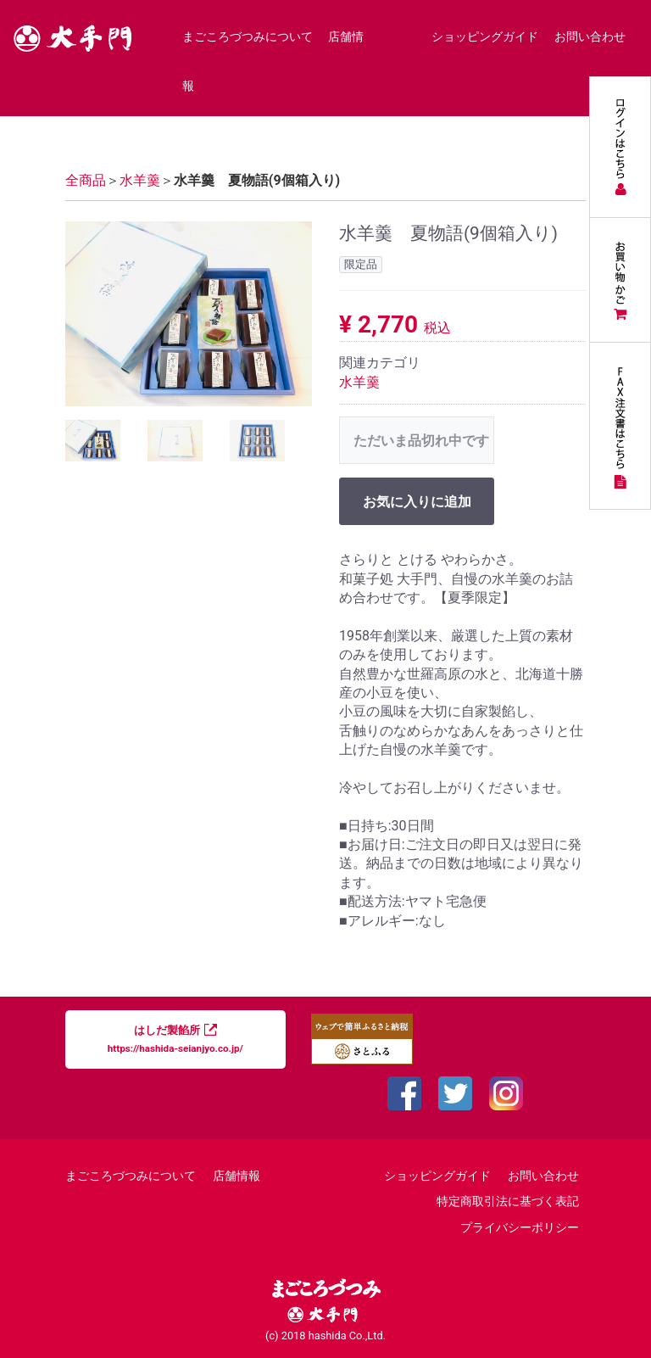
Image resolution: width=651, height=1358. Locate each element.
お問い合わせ (590, 37)
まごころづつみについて (247, 37)
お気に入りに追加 (417, 502)
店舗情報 (236, 1176)
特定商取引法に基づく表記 (508, 1201)
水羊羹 (359, 381)
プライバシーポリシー (519, 1227)
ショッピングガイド (484, 37)
